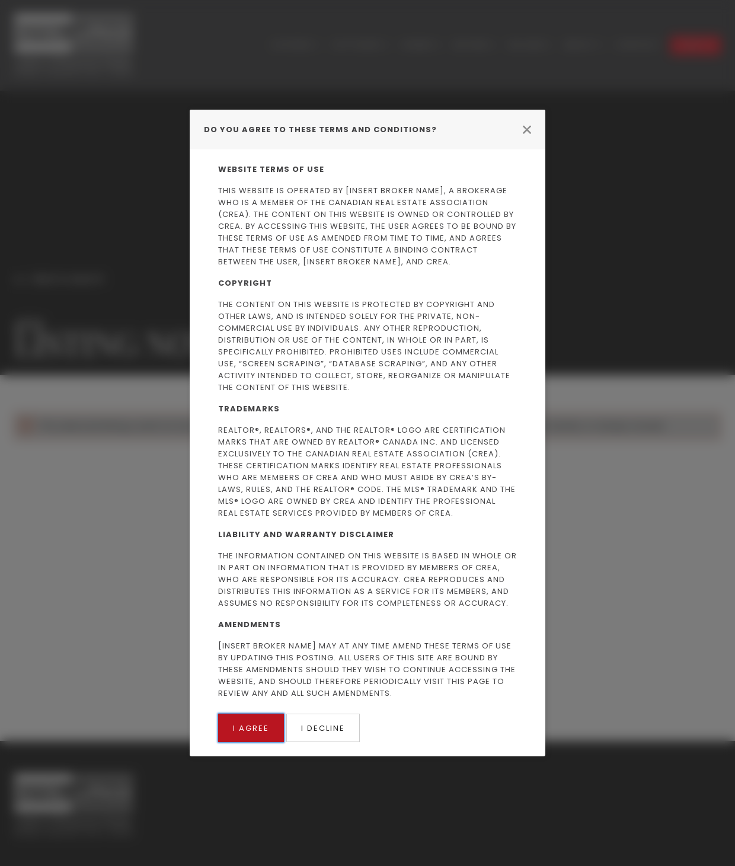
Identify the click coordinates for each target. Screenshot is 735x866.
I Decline (323, 728)
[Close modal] (527, 129)
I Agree (251, 728)
